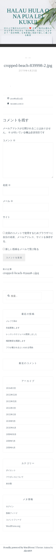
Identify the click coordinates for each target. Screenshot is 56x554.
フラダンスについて (14, 477)
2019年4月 (10, 447)
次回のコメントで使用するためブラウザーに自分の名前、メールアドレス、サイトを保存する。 (28, 237)
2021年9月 (11, 421)
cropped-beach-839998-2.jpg (28, 271)
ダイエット (11, 470)
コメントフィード (14, 519)
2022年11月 (11, 401)
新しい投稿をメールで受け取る (22, 249)
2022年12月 (11, 394)
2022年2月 (11, 414)
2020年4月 (11, 427)
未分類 (9, 483)
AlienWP (28, 551)
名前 (7, 185)
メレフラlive (11, 321)
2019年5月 (10, 441)
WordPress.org (13, 526)
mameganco (16, 104)
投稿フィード (12, 513)
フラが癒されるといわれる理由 (19, 347)
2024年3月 (11, 388)
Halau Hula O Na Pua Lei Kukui (28, 16)
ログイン (10, 506)
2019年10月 (11, 434)
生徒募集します (13, 327)
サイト (6, 217)
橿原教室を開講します (15, 341)
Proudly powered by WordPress (18, 547)
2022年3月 (11, 408)
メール (8, 201)
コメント (9, 140)
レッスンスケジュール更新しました (21, 334)
